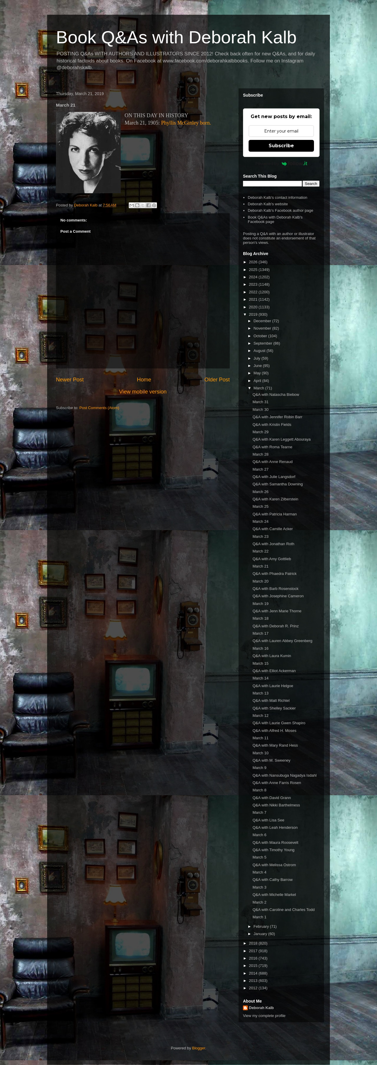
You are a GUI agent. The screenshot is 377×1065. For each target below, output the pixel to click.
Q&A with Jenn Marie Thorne (276, 611)
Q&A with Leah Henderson (274, 827)
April (258, 380)
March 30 (260, 409)
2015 (254, 965)
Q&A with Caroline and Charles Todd (283, 909)
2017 (254, 951)
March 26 (260, 491)
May (258, 373)
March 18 (260, 618)
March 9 (259, 767)
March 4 (259, 872)
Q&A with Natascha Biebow (275, 394)
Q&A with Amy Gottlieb (271, 559)
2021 (254, 299)
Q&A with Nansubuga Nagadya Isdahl (284, 775)
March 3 (259, 887)
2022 (254, 292)
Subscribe (281, 145)
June (258, 365)
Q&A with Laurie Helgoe (272, 686)
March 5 (259, 857)
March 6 (259, 835)
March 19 (260, 603)
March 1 (259, 917)
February (262, 926)
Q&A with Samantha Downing (277, 484)
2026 (254, 262)
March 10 (260, 753)
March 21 (260, 566)
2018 (254, 943)
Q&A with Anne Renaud (272, 461)
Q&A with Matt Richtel (271, 700)
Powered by (281, 163)
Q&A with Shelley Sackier (274, 708)
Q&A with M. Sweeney (271, 760)
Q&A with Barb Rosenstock (275, 588)
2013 (254, 980)
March (259, 388)
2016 (254, 958)
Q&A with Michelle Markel (274, 894)
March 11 (260, 738)
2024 (254, 277)
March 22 (260, 551)
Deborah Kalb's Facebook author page (280, 210)
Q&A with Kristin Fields (271, 424)
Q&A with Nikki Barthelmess (276, 805)
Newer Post (70, 380)
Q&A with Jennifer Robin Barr (277, 417)
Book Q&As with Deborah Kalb (176, 37)
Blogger (198, 1048)
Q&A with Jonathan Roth (273, 544)
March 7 (259, 812)
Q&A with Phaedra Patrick (274, 573)
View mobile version (142, 392)
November (263, 328)
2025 (254, 269)
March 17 (260, 633)
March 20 (260, 581)
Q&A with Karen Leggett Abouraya (281, 439)
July (258, 358)
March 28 (260, 454)
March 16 (260, 648)
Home (144, 380)
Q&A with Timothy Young (273, 850)
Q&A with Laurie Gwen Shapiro (278, 723)
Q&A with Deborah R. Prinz (275, 626)
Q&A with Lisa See (268, 820)
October (261, 336)
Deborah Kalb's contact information (277, 197)
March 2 (259, 902)
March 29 (260, 432)
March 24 (260, 521)
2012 (254, 988)
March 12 (260, 715)
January (261, 934)
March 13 (260, 693)
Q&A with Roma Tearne (272, 447)
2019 (254, 314)
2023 (254, 284)
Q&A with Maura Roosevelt (275, 842)
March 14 (260, 678)
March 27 (260, 469)
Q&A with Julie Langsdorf (273, 476)
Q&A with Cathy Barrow (272, 879)
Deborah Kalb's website (268, 204)
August (260, 350)
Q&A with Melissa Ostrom (274, 865)
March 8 (259, 790)
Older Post (217, 380)
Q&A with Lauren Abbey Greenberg (282, 641)
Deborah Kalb (261, 1008)
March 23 (260, 536)
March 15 (260, 663)
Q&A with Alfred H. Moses (274, 730)
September (263, 343)
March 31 (260, 402)
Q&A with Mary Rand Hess (275, 745)
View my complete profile (264, 1015)
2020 (254, 307)
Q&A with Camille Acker (272, 529)
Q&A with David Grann (271, 798)
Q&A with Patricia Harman (274, 514)
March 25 (260, 506)
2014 (254, 973)
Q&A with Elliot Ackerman (274, 671)
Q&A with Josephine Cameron (277, 596)
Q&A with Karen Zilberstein (275, 499)
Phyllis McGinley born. (186, 123)
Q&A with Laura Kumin (271, 656)
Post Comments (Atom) (99, 408)
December (263, 321)
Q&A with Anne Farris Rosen (276, 782)
